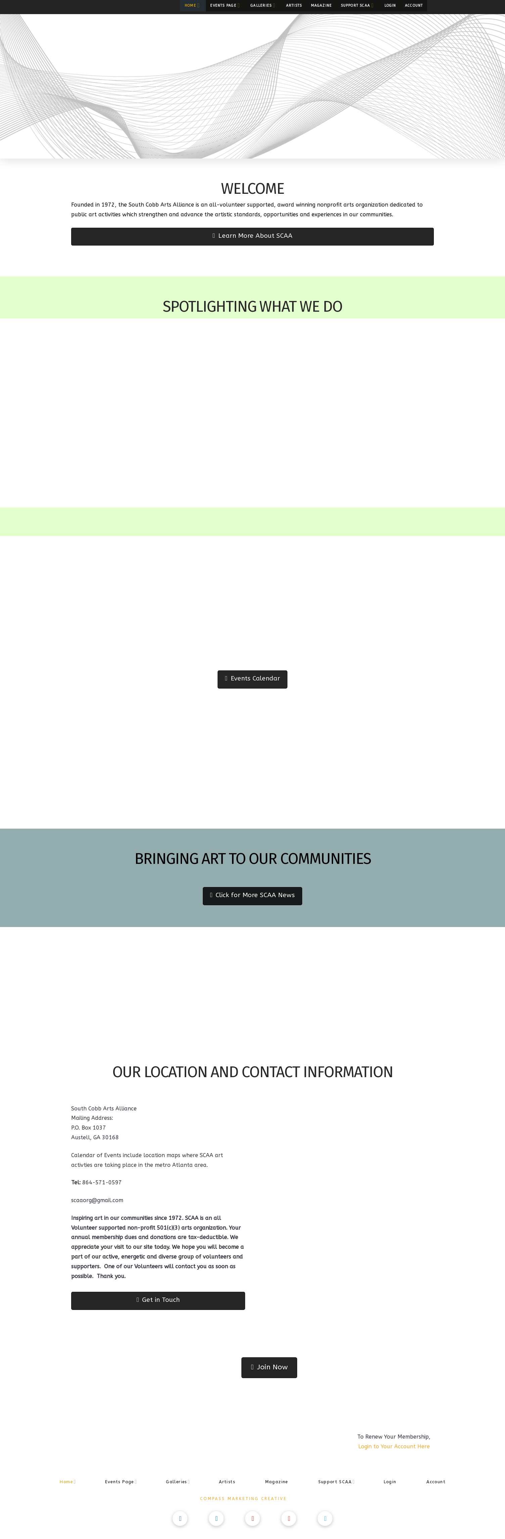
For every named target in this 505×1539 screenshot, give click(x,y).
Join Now (269, 1367)
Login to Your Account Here (394, 1446)
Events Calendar (252, 678)
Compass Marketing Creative (243, 1498)
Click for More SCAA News (252, 895)
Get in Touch (158, 1300)
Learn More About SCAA (252, 235)
